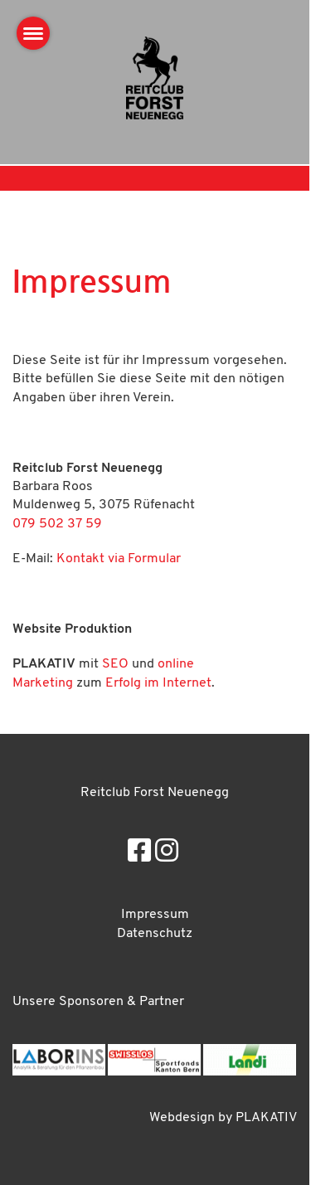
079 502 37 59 (57, 524)
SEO (115, 664)
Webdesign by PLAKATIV (223, 1117)
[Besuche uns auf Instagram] (166, 853)
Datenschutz (154, 933)
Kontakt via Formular (118, 559)
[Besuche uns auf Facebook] (139, 853)
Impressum (155, 914)
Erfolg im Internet (158, 683)
